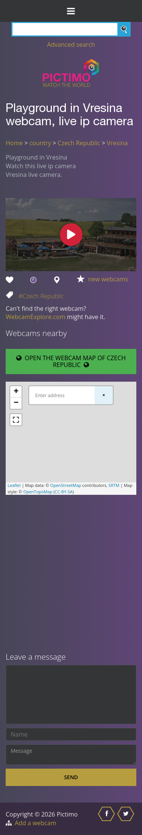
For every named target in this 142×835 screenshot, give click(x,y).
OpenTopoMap (37, 491)
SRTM (113, 485)
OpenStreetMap (65, 485)
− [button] (16, 403)
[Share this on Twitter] (126, 818)
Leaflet (14, 485)
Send (71, 777)
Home (14, 143)
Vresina (117, 143)
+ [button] (16, 392)
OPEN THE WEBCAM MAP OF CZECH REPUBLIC (71, 361)
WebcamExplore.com (35, 317)
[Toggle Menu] (71, 11)
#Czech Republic (41, 296)
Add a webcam (35, 823)
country (40, 143)
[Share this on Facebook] (107, 818)
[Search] (71, 29)
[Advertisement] (71, 574)
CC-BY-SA (63, 491)
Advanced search (71, 44)
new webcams (108, 279)
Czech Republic (79, 143)
